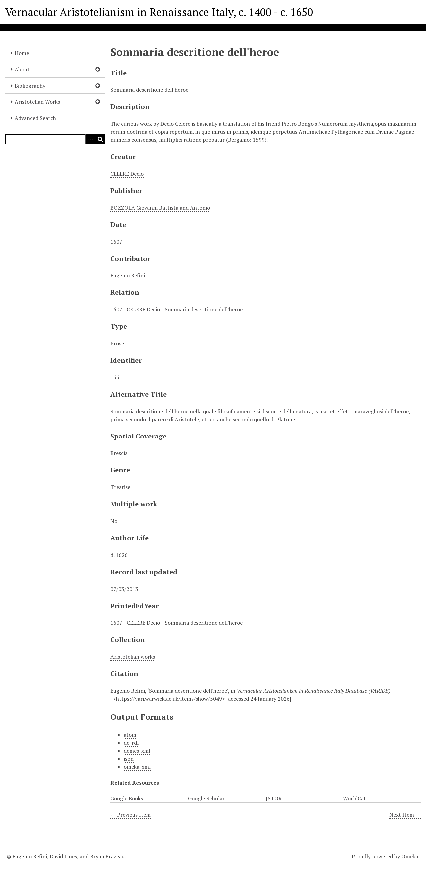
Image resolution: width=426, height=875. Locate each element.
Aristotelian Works (37, 101)
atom (130, 734)
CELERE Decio (127, 173)
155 (114, 377)
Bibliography (30, 85)
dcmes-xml (137, 750)
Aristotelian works (132, 656)
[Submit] (100, 139)
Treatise (120, 487)
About (22, 69)
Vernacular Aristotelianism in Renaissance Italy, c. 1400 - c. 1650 (159, 12)
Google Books (126, 798)
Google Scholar (206, 798)
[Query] (55, 139)
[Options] (90, 139)
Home (22, 53)
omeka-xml (137, 766)
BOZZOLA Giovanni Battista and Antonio (160, 207)
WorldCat (354, 798)
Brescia (119, 453)
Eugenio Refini (127, 275)
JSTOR (274, 798)
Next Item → (405, 814)
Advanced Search (35, 118)
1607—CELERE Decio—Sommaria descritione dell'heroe (176, 309)
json (129, 758)
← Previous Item (130, 814)
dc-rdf (131, 742)
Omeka (409, 856)
